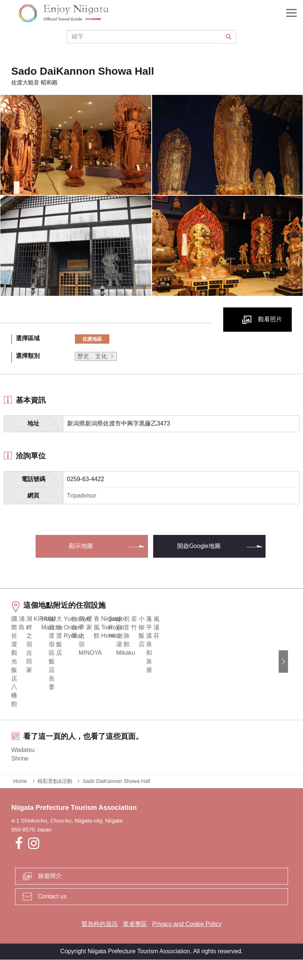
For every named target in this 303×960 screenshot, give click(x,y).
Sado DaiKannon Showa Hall (116, 781)
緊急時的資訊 (100, 924)
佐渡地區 (92, 339)
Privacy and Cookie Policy (186, 924)
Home (20, 781)
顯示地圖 (81, 546)
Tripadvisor (82, 495)
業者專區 (135, 924)
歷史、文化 (92, 356)
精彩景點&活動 (54, 781)
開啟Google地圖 (199, 546)
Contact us (52, 897)
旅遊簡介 (50, 876)
